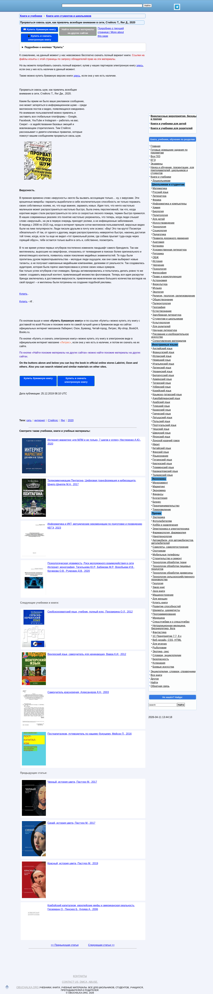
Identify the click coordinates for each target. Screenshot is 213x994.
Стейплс (53, 420)
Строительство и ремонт (167, 558)
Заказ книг (159, 587)
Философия (159, 272)
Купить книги (160, 602)
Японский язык (161, 436)
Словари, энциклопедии (167, 655)
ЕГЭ (153, 160)
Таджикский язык (163, 475)
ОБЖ (156, 257)
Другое (155, 678)
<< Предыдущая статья (65, 945)
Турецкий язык (161, 406)
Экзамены (157, 163)
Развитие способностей (167, 606)
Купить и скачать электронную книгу (75, 380)
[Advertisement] (115, 107)
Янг (63, 420)
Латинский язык (162, 367)
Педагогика (159, 234)
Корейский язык (162, 390)
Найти (154, 682)
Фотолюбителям (162, 521)
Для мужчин (160, 643)
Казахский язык (162, 409)
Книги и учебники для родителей (172, 128)
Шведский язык (162, 432)
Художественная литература (170, 249)
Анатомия (158, 242)
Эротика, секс (161, 651)
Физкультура (160, 284)
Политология (160, 215)
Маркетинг (159, 486)
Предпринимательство (166, 505)
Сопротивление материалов (169, 340)
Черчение (158, 265)
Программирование (164, 614)
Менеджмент (160, 482)
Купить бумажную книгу (38, 378)
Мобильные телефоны (166, 554)
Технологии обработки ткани (169, 562)
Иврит (156, 444)
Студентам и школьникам (168, 318)
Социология (160, 230)
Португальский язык (164, 425)
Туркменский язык (163, 467)
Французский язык (163, 352)
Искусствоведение (163, 222)
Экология (158, 292)
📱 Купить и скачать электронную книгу (39, 38)
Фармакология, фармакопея (169, 532)
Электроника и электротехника (171, 528)
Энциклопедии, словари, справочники (173, 671)
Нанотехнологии (162, 536)
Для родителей (161, 326)
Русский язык (160, 192)
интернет (39, 420)
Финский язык (161, 452)
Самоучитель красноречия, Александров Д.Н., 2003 (78, 692)
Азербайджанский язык (166, 398)
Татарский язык (162, 383)
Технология (159, 226)
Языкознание (160, 455)
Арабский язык (161, 402)
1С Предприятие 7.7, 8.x (167, 636)
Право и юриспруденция (167, 276)
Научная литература (165, 330)
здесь (139, 65)
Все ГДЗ (155, 156)
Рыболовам (159, 647)
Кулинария (159, 663)
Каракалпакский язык (165, 471)
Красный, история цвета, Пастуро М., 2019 (72, 863)
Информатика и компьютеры (170, 203)
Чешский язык (161, 429)
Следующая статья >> (101, 945)
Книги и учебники (161, 176)
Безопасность (161, 659)
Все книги (156, 675)
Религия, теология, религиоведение (174, 295)
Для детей (159, 219)
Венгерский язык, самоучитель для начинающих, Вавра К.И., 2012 (86, 654)
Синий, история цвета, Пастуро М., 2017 (71, 823)
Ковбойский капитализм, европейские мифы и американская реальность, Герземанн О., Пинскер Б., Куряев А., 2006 (91, 907)
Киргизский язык (162, 463)
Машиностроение (163, 595)
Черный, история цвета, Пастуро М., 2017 (72, 781)
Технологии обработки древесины (173, 572)
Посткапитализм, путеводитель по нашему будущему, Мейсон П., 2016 (89, 733)
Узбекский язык (162, 386)
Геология (158, 583)
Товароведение (162, 509)
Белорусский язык (163, 375)
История (157, 261)
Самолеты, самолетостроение (171, 547)
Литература (159, 196)
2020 (71, 420)
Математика (160, 188)
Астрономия (160, 280)
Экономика (159, 490)
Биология (158, 211)
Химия (156, 207)
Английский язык (162, 348)
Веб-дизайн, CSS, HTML (167, 640)
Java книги (159, 591)
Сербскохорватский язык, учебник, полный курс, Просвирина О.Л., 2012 (90, 611)
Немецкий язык (162, 360)
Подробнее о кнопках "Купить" (44, 47)
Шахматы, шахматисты (166, 610)
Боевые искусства (163, 666)
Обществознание (163, 299)
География (159, 307)
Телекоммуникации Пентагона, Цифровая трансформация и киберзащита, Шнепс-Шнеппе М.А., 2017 (91, 482)
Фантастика (159, 632)
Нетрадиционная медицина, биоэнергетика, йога (168, 627)
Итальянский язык (163, 363)
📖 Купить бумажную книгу (39, 29)
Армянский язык (162, 379)
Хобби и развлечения (165, 525)
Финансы (158, 494)
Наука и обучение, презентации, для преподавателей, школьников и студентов (172, 170)
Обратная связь (160, 686)
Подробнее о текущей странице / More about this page (111, 32)
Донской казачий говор (166, 440)
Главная (155, 146)
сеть (29, 420)
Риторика (158, 253)
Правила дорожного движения (171, 238)
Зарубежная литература (167, 315)
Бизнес (157, 502)
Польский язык (161, 421)
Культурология (161, 322)
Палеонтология (162, 303)
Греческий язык (162, 413)
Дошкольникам (161, 180)
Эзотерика (159, 517)
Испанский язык (162, 356)
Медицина (159, 618)
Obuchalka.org (27, 987)
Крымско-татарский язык (167, 394)
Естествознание (162, 311)
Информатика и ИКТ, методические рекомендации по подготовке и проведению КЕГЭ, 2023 (94, 526)
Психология (159, 269)
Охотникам (159, 550)
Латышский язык (162, 417)
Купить (23, 293)
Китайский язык (162, 448)
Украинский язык (162, 371)
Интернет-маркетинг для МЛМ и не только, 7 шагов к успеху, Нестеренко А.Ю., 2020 (94, 442)
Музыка (157, 288)
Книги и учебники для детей (168, 123)
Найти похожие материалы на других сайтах (78, 31)
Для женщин (160, 598)
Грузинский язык (162, 459)
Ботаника (158, 246)
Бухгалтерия (160, 498)
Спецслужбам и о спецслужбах (171, 621)
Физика (157, 199)
